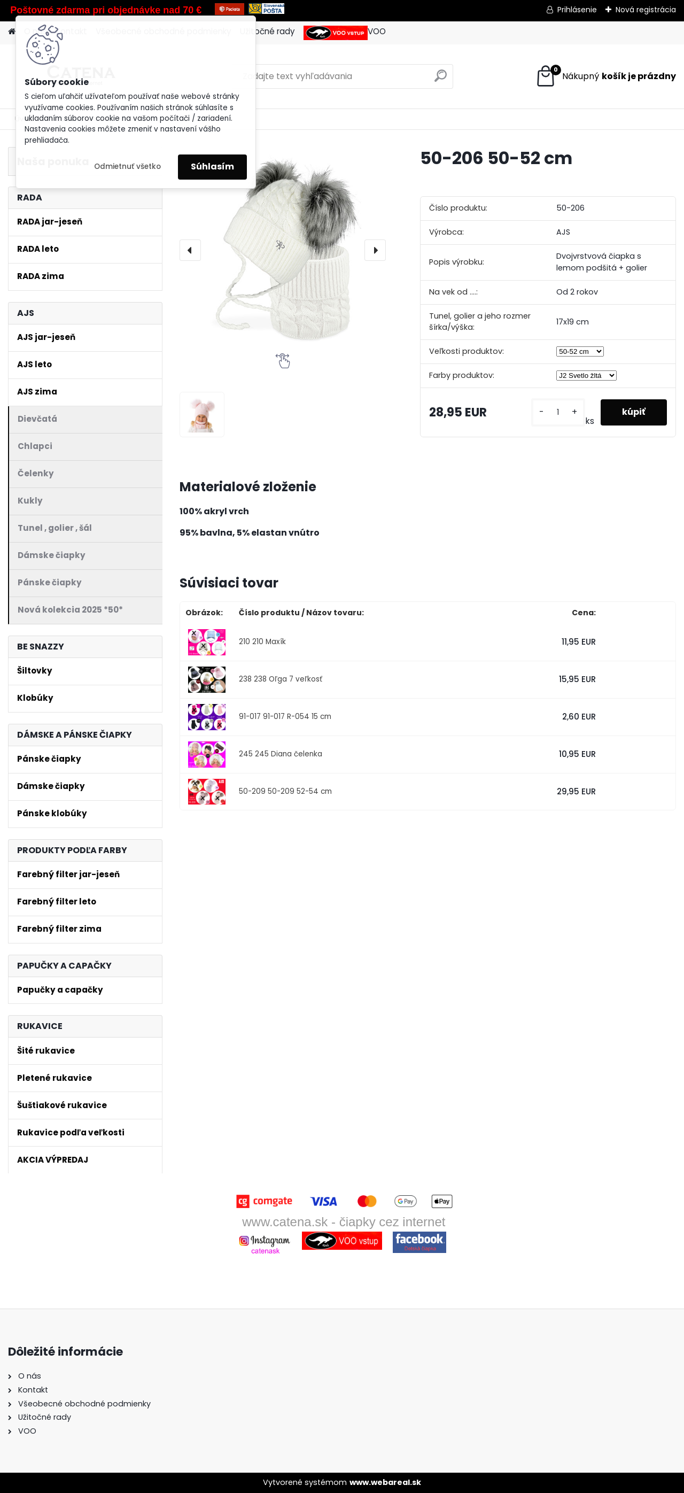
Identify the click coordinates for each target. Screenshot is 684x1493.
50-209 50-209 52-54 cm (285, 791)
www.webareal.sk (385, 1482)
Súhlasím (212, 166)
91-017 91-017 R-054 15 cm (285, 716)
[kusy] (558, 412)
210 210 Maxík (262, 642)
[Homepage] (11, 31)
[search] (440, 79)
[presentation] (190, 250)
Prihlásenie (577, 9)
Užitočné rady (267, 31)
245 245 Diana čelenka (280, 754)
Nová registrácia (646, 9)
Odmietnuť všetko (127, 166)
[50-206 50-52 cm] (283, 250)
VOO (345, 33)
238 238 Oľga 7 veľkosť (280, 679)
